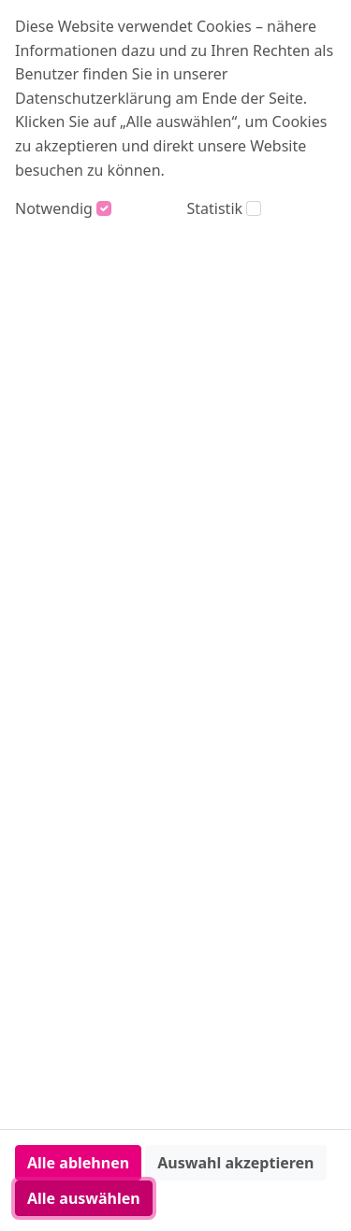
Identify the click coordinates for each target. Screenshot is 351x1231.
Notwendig (54, 208)
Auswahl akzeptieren (235, 1162)
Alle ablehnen (78, 1162)
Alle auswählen (83, 1198)
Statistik (215, 208)
